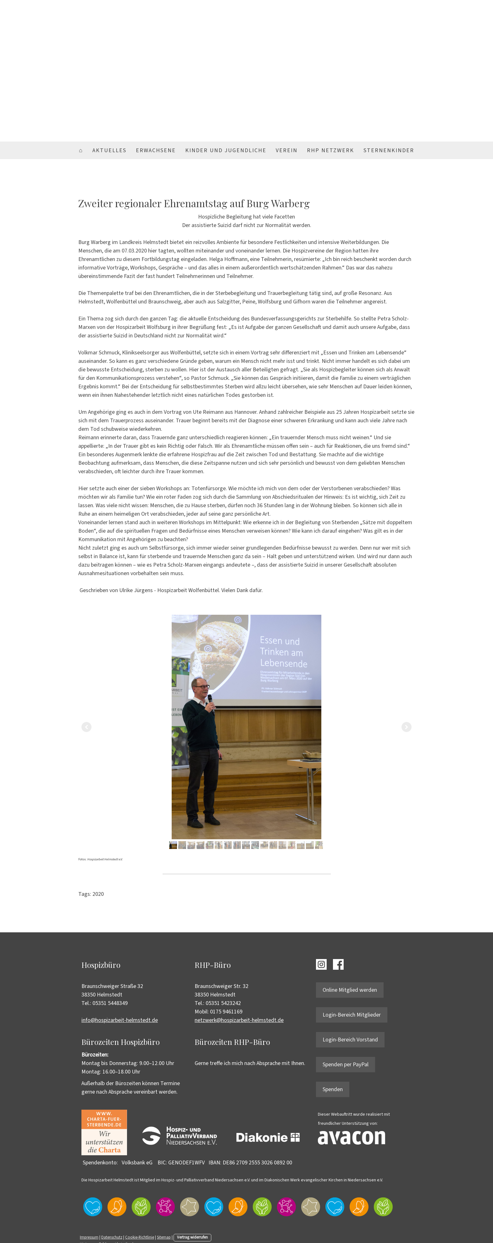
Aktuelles (109, 150)
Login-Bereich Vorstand (350, 1040)
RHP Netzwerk (330, 150)
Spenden (333, 1089)
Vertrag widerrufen (192, 1237)
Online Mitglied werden (350, 990)
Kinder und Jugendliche (225, 150)
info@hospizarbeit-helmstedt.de (119, 1020)
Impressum (89, 1237)
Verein (286, 150)
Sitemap (164, 1237)
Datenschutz (111, 1237)
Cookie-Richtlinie (139, 1237)
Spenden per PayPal (345, 1064)
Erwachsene (156, 150)
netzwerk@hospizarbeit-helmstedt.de (239, 1020)
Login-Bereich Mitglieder (352, 1015)
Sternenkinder (388, 150)
